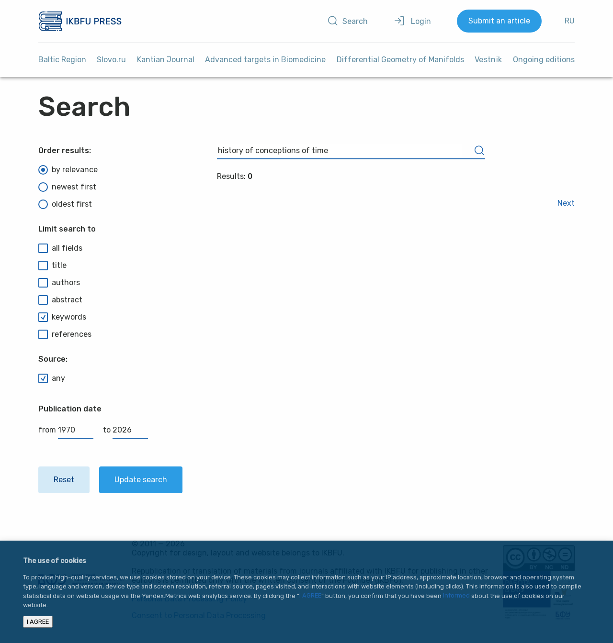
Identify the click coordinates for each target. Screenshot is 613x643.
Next (566, 203)
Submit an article (499, 20)
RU (570, 20)
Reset (64, 479)
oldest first (65, 204)
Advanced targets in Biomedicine (265, 59)
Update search (140, 479)
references (64, 334)
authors (59, 283)
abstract (60, 300)
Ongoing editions (544, 59)
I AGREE (310, 595)
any (51, 378)
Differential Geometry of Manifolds (400, 59)
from (65, 429)
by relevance (68, 170)
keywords (62, 317)
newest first (67, 187)
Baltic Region (62, 59)
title (52, 265)
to (125, 429)
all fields (60, 248)
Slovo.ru (111, 59)
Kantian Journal (165, 59)
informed (456, 595)
